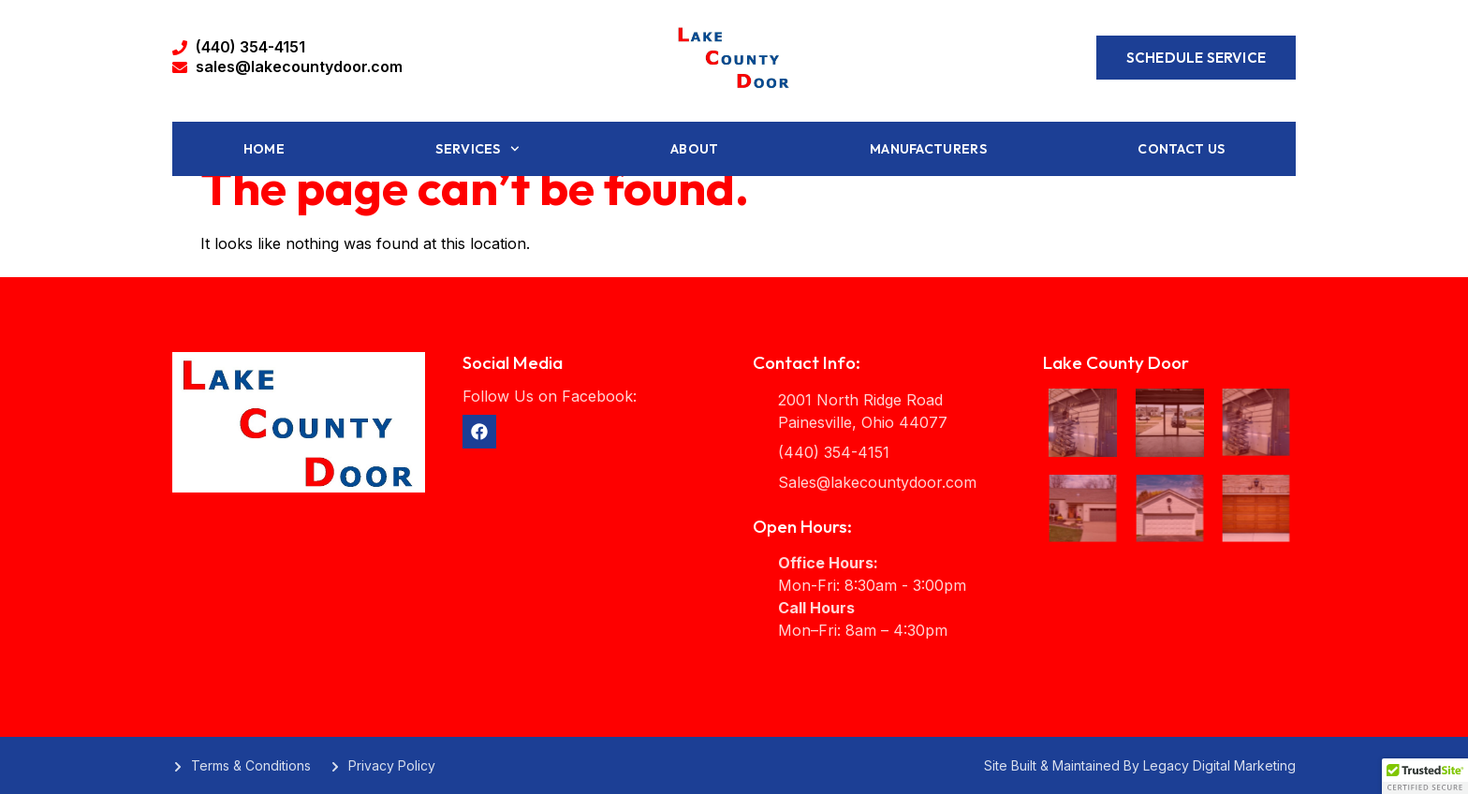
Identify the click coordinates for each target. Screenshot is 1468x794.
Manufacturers (928, 148)
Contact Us (1181, 148)
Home (264, 148)
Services (477, 149)
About (694, 148)
